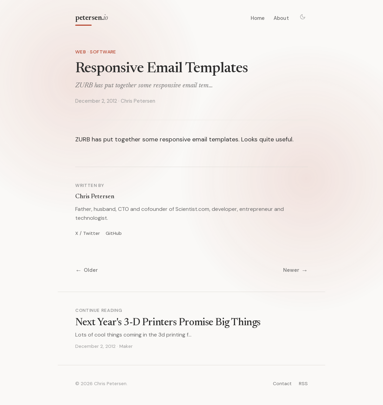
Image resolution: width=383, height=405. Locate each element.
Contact (282, 383)
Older (86, 270)
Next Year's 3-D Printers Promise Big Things (168, 323)
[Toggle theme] (303, 17)
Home (258, 18)
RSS (303, 383)
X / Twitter (87, 233)
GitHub (114, 233)
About (281, 18)
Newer (295, 270)
